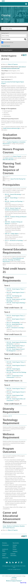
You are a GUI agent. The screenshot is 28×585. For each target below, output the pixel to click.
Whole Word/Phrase (8, 42)
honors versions (9, 158)
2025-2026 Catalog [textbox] (7, 28)
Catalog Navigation (7, 50)
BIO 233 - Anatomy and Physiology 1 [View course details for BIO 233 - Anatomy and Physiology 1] (14, 201)
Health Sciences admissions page (11, 128)
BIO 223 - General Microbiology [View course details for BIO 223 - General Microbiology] (13, 194)
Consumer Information (13, 554)
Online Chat (5, 557)
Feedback (15, 551)
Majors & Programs (13, 64)
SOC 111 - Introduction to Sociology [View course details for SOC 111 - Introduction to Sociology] (15, 327)
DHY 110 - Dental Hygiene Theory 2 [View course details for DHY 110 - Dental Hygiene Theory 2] (15, 315)
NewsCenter (16, 543)
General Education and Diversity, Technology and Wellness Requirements (13, 259)
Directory (4, 543)
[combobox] (14, 28)
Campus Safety (15, 546)
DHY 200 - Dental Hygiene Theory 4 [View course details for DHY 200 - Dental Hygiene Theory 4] (15, 362)
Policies (15, 549)
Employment (5, 545)
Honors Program (17, 156)
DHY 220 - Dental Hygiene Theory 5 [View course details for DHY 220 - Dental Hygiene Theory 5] (15, 388)
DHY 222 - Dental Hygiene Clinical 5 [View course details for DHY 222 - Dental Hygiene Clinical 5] (15, 392)
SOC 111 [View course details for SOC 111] (10, 416)
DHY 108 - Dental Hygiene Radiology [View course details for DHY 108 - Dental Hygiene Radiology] (15, 302)
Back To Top (23, 582)
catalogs (14, 577)
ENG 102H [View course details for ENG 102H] (11, 159)
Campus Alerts (4, 554)
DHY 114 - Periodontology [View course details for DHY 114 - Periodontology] (12, 322)
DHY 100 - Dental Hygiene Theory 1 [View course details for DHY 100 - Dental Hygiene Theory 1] (15, 289)
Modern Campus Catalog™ (14, 581)
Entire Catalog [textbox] (5, 35)
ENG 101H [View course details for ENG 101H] (5, 159)
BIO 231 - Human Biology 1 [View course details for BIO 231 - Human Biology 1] (11, 197)
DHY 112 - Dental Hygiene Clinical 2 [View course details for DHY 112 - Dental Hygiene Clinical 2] (15, 319)
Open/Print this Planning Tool (18, 179)
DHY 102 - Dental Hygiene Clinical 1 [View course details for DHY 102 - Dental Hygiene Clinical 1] (15, 292)
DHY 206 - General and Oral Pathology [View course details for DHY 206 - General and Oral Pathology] (16, 372)
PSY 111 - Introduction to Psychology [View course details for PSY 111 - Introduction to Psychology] (14, 240)
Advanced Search (5, 46)
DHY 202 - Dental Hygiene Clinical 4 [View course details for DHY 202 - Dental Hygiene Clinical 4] (15, 365)
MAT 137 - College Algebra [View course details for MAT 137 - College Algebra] (12, 233)
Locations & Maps (5, 550)
